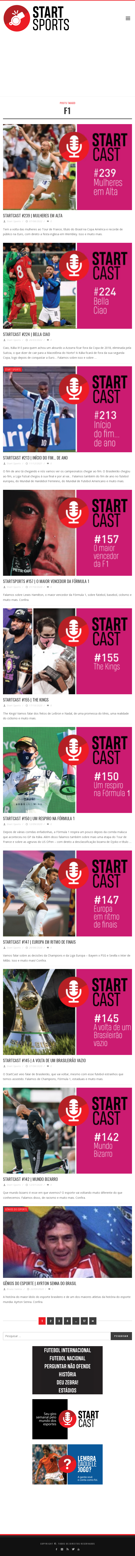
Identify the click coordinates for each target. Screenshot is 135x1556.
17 (84, 1321)
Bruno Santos (14, 1289)
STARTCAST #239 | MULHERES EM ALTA (32, 215)
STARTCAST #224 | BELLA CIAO (26, 334)
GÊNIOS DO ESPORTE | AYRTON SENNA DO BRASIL (39, 1283)
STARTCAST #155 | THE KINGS (26, 700)
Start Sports (14, 221)
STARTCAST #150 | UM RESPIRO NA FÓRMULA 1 (39, 818)
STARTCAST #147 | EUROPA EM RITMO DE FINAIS (39, 942)
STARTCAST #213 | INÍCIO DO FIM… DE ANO (35, 458)
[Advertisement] (77, 65)
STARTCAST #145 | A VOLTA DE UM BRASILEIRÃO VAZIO (44, 1060)
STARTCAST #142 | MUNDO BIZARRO (30, 1179)
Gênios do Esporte (16, 1209)
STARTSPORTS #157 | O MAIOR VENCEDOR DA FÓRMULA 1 (46, 581)
